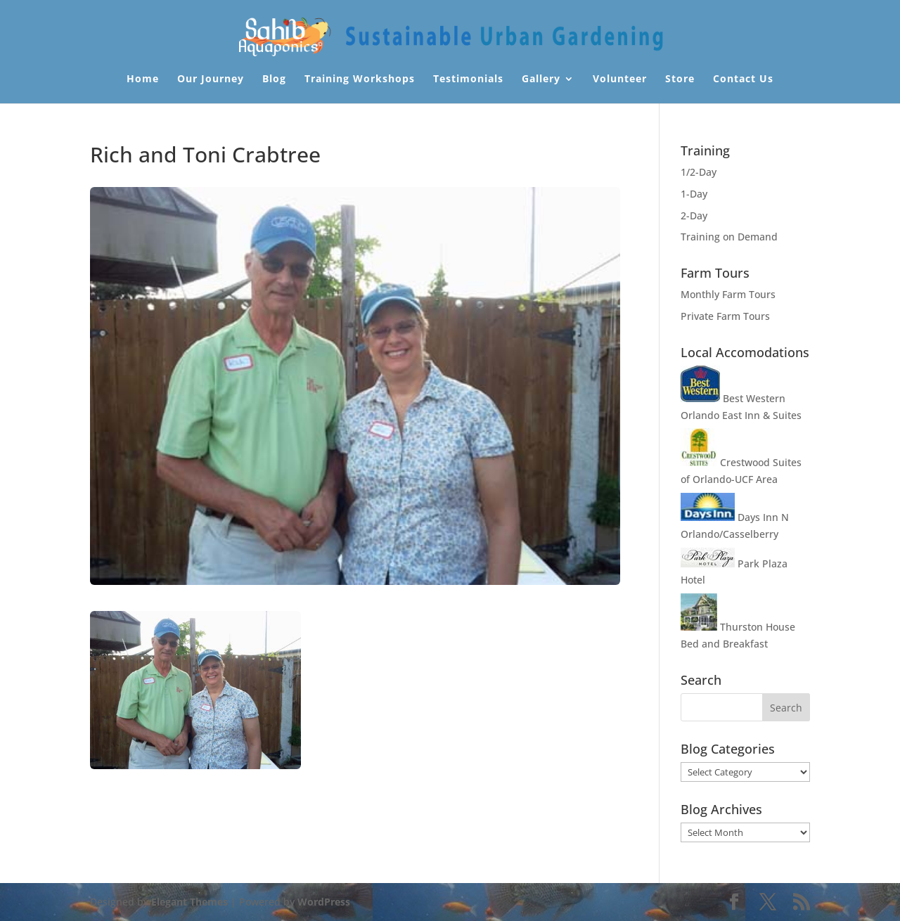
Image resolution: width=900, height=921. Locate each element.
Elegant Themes (189, 901)
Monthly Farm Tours (728, 294)
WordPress (323, 901)
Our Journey (210, 79)
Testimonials (468, 79)
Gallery (541, 79)
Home (143, 79)
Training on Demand (729, 236)
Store (680, 79)
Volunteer (620, 79)
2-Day (694, 215)
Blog (274, 79)
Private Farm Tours (725, 316)
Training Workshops (359, 79)
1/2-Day (698, 172)
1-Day (694, 193)
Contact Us (743, 79)
